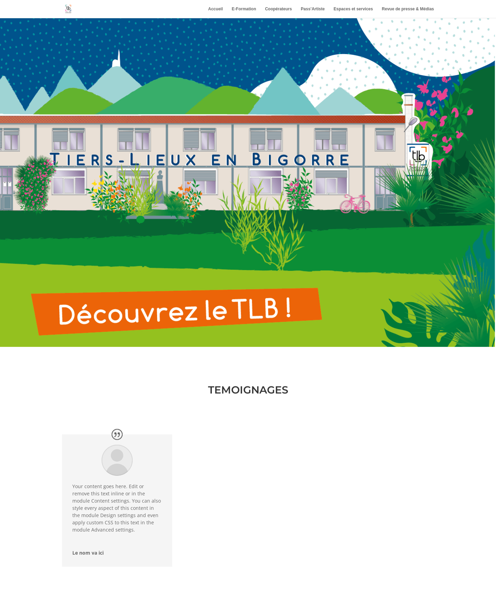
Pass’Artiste (312, 9)
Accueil (215, 9)
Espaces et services (353, 9)
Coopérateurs (278, 9)
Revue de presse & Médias (408, 9)
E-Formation (244, 9)
